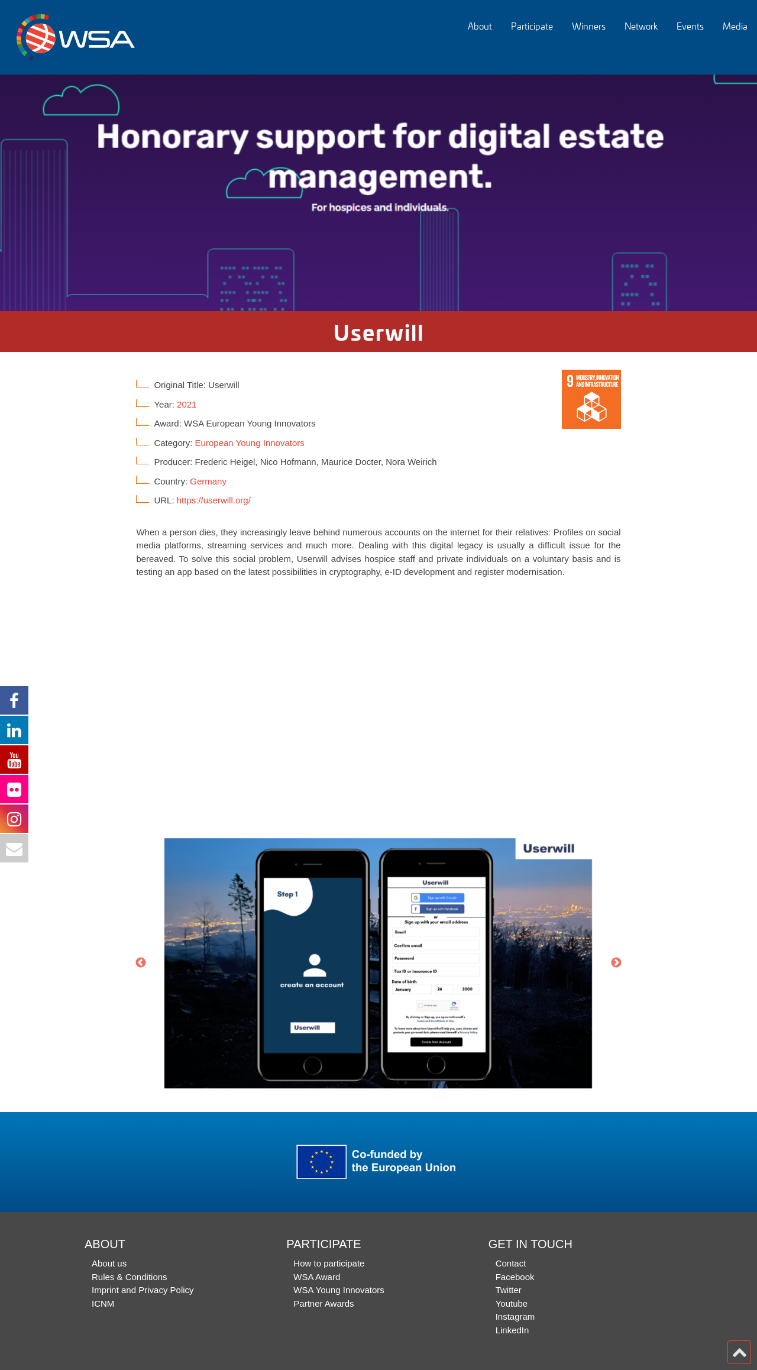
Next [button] (616, 963)
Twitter (509, 1290)
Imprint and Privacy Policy (143, 1290)
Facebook (515, 1277)
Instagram (515, 1316)
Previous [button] (141, 963)
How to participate (328, 1263)
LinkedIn (512, 1330)
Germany (208, 481)
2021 (186, 404)
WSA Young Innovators (338, 1290)
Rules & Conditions (129, 1277)
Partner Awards (323, 1303)
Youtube (512, 1303)
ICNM (103, 1303)
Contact (511, 1263)
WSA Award (316, 1277)
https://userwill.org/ (214, 500)
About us (109, 1263)
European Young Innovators (250, 443)
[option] (378, 193)
